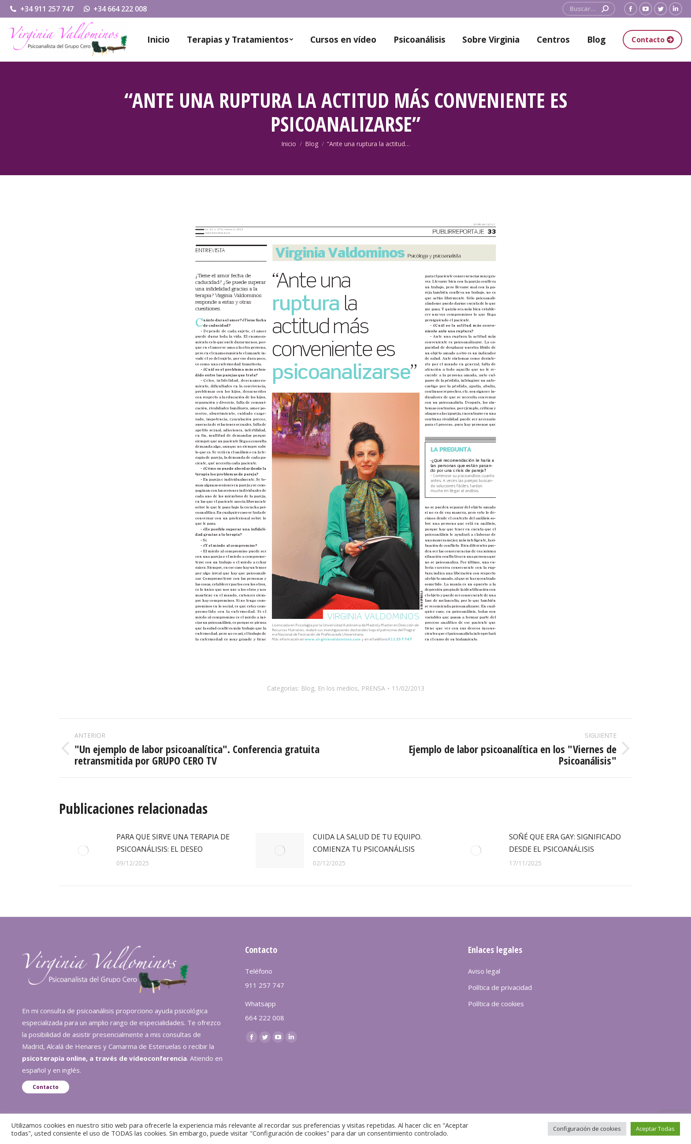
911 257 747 (264, 985)
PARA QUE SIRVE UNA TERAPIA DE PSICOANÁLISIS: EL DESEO (173, 843)
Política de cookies (496, 1003)
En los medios (338, 688)
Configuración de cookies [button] (587, 1129)
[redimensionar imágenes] (83, 850)
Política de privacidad (500, 987)
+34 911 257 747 (41, 9)
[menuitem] (158, 40)
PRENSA (373, 688)
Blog (307, 688)
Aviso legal (484, 971)
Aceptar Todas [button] (655, 1129)
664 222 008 (264, 1017)
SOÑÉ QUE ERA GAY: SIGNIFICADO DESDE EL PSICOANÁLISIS (565, 843)
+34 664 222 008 (114, 9)
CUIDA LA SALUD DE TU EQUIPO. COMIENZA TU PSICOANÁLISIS (367, 843)
